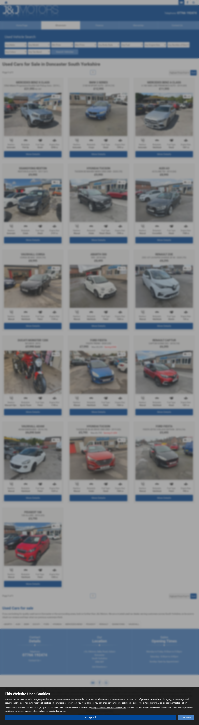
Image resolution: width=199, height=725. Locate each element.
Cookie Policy (180, 703)
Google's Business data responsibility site (108, 708)
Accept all (90, 717)
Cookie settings (186, 717)
